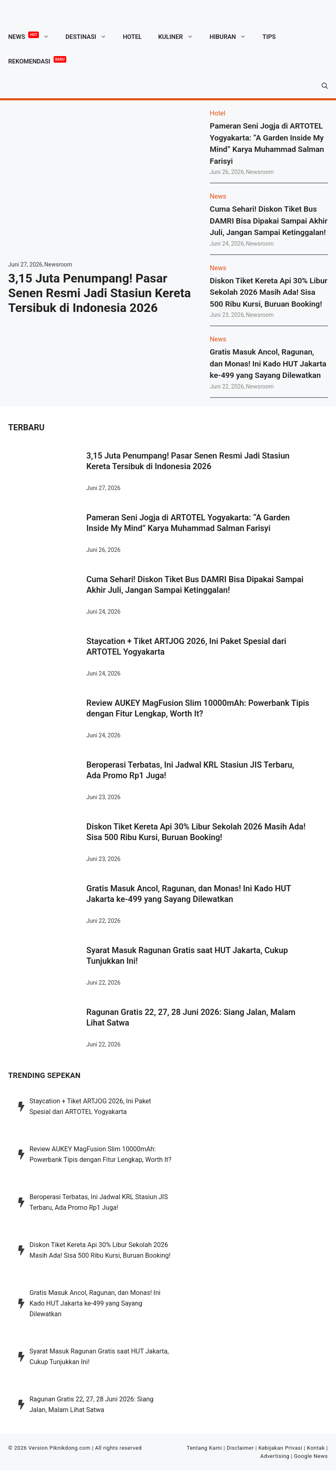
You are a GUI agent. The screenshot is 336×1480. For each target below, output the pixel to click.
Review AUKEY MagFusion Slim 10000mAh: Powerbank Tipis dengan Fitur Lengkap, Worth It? (197, 708)
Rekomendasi (37, 60)
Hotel (132, 37)
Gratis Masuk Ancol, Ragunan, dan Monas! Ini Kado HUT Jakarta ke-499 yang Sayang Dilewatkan (268, 363)
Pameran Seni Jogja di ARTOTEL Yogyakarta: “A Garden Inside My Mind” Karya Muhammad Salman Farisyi (188, 523)
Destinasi (90, 37)
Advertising (274, 1456)
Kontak (316, 1448)
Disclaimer (240, 1448)
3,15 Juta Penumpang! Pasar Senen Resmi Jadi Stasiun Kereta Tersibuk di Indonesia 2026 (99, 293)
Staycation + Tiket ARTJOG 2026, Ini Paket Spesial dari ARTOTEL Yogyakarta (186, 646)
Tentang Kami (204, 1448)
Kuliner (179, 37)
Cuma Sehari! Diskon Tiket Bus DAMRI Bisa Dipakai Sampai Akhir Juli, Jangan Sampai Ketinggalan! (268, 220)
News (32, 37)
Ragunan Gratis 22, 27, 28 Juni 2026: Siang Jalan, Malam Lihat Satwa (190, 1017)
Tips (268, 37)
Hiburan (232, 37)
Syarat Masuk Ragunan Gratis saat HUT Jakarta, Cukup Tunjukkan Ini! (187, 955)
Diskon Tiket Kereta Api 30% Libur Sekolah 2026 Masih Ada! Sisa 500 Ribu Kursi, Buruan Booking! (268, 292)
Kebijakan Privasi (280, 1448)
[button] (324, 86)
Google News (311, 1456)
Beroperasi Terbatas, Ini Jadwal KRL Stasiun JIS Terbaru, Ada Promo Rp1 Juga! (190, 770)
